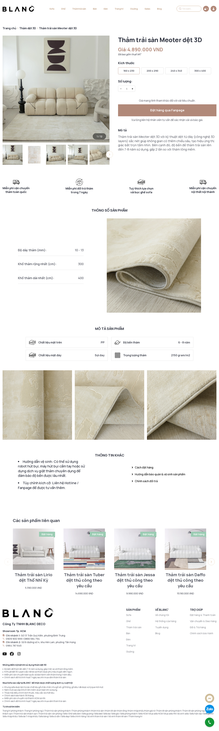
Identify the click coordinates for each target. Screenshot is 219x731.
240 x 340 (176, 70)
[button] (109, 154)
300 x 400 (200, 70)
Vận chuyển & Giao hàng (203, 621)
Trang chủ (9, 28)
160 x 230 (128, 70)
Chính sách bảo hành (201, 633)
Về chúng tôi (162, 615)
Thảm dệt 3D (27, 28)
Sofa (51, 8)
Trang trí (119, 8)
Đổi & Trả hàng (198, 627)
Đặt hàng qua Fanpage (167, 110)
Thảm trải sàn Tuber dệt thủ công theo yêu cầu (84, 580)
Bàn (95, 8)
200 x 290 (152, 70)
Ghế (63, 8)
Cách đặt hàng (142, 467)
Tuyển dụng (161, 627)
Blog (159, 8)
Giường (134, 8)
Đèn (106, 8)
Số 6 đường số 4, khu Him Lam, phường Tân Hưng (49, 642)
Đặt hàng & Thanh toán (203, 615)
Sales (147, 8)
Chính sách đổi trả (145, 481)
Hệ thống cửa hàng (165, 621)
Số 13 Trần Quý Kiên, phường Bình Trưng (43, 635)
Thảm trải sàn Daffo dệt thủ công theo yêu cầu (185, 580)
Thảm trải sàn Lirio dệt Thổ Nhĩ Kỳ (33, 577)
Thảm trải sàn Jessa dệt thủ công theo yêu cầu (135, 580)
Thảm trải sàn (79, 8)
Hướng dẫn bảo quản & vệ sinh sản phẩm (158, 474)
